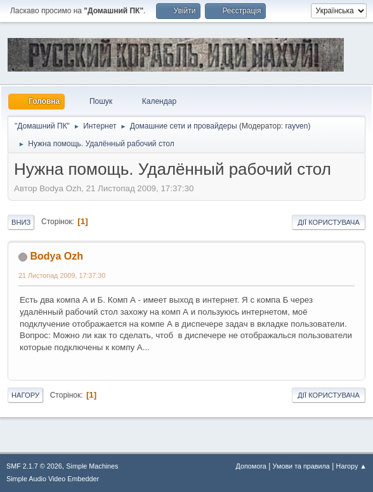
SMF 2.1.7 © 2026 (34, 466)
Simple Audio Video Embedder (52, 479)
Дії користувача (329, 222)
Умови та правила (301, 466)
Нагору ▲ (351, 466)
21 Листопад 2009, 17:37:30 (61, 275)
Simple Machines (92, 466)
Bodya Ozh (56, 256)
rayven (296, 126)
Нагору (25, 395)
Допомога (250, 466)
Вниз (20, 222)
